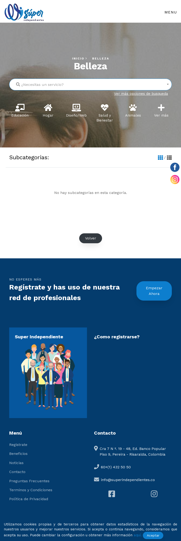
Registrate (18, 444)
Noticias (16, 463)
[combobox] (90, 84)
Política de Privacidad (28, 499)
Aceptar (153, 535)
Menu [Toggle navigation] (171, 12)
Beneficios (18, 453)
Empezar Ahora (154, 291)
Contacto (17, 472)
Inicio (80, 58)
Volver (90, 238)
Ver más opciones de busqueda (141, 94)
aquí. (138, 535)
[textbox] (90, 83)
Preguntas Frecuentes (29, 481)
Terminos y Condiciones (30, 490)
